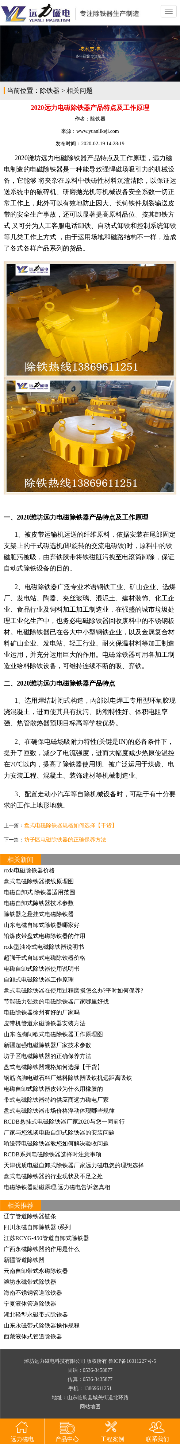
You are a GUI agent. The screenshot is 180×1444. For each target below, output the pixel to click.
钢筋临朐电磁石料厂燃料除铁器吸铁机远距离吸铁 (68, 1078)
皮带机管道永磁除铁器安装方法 (44, 1023)
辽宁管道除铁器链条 (30, 1216)
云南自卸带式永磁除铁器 (36, 1271)
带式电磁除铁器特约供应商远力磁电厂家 (56, 1100)
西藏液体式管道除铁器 (33, 1336)
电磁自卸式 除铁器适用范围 (39, 892)
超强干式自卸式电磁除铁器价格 (44, 958)
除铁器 (50, 90)
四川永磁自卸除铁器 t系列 (37, 1227)
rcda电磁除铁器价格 (29, 870)
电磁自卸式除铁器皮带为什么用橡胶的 (53, 1089)
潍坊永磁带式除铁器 (30, 1282)
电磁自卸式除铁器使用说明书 (42, 969)
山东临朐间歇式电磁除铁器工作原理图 (53, 1034)
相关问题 (79, 90)
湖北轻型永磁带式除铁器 (36, 1314)
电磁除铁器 (46, 169)
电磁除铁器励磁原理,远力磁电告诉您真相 (57, 1187)
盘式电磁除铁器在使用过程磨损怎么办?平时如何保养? (73, 990)
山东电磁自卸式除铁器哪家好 (42, 925)
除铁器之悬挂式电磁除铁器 (39, 914)
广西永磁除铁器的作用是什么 (42, 1249)
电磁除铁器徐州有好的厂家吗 (42, 1012)
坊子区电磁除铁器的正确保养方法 (65, 840)
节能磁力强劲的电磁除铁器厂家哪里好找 (56, 1001)
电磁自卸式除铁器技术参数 (39, 903)
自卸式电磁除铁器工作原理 (39, 980)
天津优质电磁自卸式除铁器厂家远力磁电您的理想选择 (74, 1165)
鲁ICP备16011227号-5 (132, 1361)
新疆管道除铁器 (24, 1260)
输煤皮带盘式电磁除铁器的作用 (44, 936)
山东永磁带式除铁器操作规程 (42, 1325)
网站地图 (90, 1406)
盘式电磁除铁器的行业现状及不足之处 (53, 1176)
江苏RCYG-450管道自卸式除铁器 (46, 1238)
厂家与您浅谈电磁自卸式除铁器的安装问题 (59, 1132)
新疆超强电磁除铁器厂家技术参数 (47, 1045)
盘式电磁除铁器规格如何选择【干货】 (70, 825)
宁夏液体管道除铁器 (30, 1304)
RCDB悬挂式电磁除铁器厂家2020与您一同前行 (64, 1121)
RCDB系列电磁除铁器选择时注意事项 (53, 1154)
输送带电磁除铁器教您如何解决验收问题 (56, 1143)
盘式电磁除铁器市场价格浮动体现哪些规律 (59, 1111)
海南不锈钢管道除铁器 (33, 1293)
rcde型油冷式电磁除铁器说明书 (44, 947)
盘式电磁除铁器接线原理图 (39, 881)
